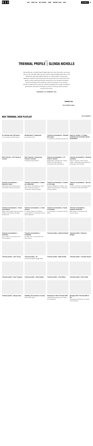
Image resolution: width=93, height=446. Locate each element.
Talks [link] (55, 91)
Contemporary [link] (50, 91)
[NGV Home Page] (5, 2)
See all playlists (86, 117)
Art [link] (45, 91)
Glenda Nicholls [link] (40, 91)
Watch (46, 61)
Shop (64, 2)
